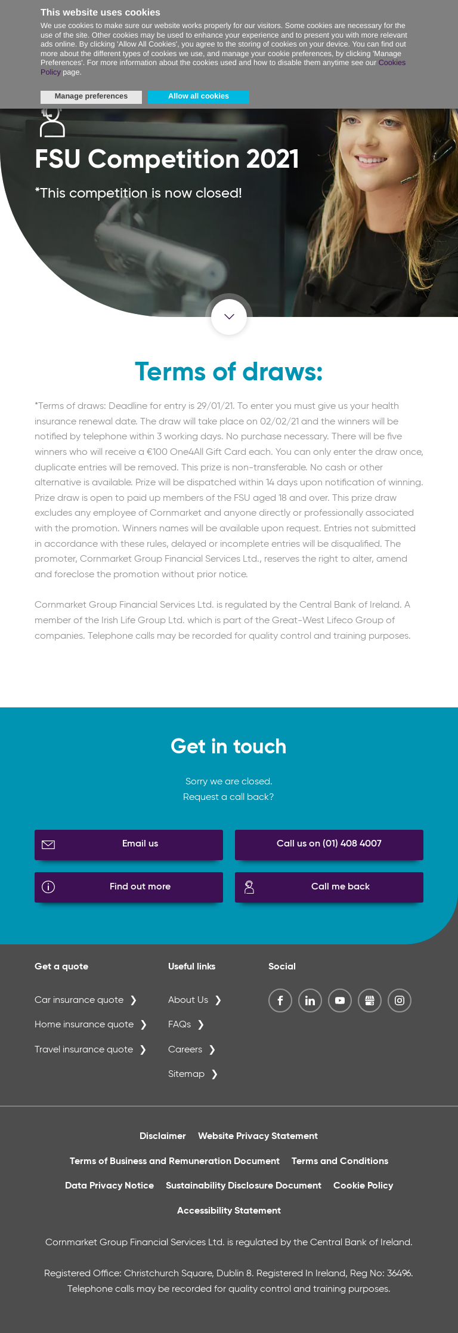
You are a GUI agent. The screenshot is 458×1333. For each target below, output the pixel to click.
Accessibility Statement (229, 1211)
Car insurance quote (79, 1000)
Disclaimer (163, 1136)
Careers (185, 1050)
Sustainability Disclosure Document (243, 1186)
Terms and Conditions (340, 1161)
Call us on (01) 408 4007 (329, 844)
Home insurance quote (84, 1025)
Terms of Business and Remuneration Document (175, 1161)
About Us (188, 1000)
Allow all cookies (198, 96)
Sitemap (186, 1074)
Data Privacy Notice (109, 1186)
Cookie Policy (363, 1186)
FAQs (179, 1025)
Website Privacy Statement (258, 1136)
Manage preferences (91, 96)
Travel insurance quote (84, 1050)
